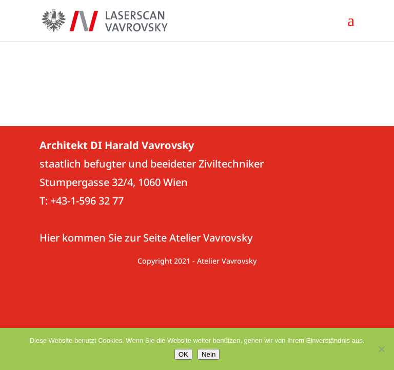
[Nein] (381, 349)
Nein (208, 354)
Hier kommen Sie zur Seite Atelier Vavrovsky (146, 238)
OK (183, 354)
